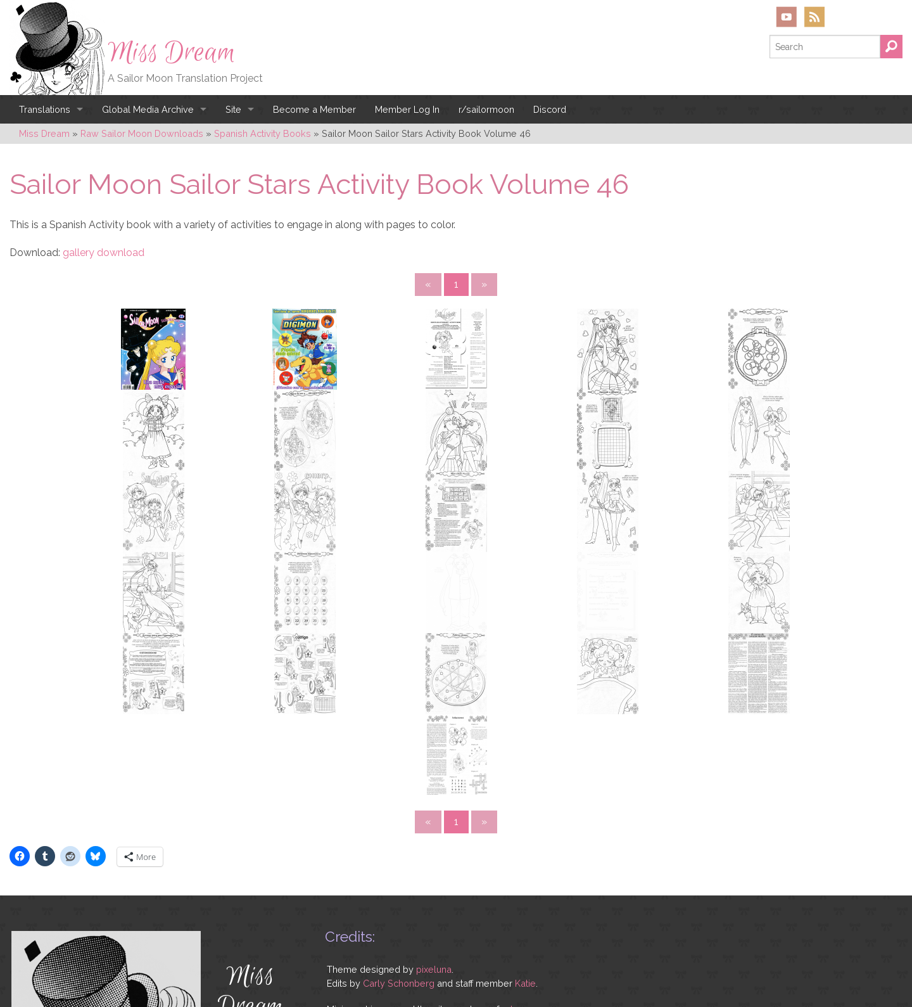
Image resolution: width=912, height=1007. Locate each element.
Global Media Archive (148, 109)
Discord (549, 109)
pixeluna (434, 828)
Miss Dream (172, 53)
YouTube (786, 16)
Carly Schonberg (398, 841)
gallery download (103, 253)
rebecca (519, 868)
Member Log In (407, 109)
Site (233, 109)
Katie (525, 841)
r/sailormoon (486, 109)
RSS (814, 16)
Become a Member (314, 109)
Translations (44, 109)
